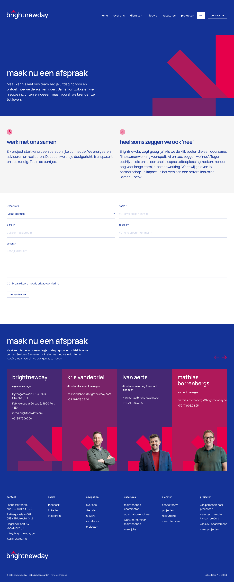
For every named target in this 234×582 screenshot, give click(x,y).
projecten (187, 15)
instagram (54, 516)
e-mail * (11, 225)
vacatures (169, 15)
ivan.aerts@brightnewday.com (141, 397)
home (104, 15)
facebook (54, 505)
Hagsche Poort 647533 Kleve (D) (18, 526)
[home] (27, 15)
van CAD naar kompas (213, 524)
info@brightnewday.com (27, 413)
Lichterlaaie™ (211, 574)
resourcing (169, 516)
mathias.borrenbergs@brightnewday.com (203, 400)
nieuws (152, 15)
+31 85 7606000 (22, 418)
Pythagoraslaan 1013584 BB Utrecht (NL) (20, 516)
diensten (136, 15)
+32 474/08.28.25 (188, 405)
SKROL (224, 574)
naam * (123, 206)
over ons (119, 15)
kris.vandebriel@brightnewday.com (89, 394)
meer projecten (209, 529)
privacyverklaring (48, 284)
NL (201, 15)
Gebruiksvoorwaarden (39, 574)
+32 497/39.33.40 (78, 399)
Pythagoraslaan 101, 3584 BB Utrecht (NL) (29, 396)
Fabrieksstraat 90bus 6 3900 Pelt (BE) (19, 507)
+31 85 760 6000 (17, 539)
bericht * (11, 244)
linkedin (53, 510)
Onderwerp (13, 206)
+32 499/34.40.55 (133, 403)
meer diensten (171, 521)
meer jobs (130, 529)
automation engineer (137, 514)
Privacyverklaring (59, 574)
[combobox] (201, 15)
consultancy (170, 505)
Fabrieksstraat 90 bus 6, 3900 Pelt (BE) (33, 405)
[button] (61, 214)
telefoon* (124, 225)
